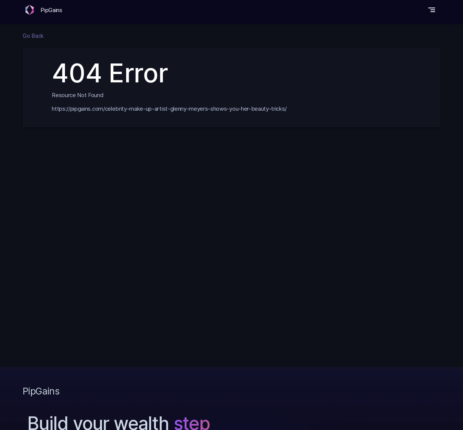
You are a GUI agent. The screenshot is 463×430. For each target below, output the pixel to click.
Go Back (33, 35)
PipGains (51, 10)
